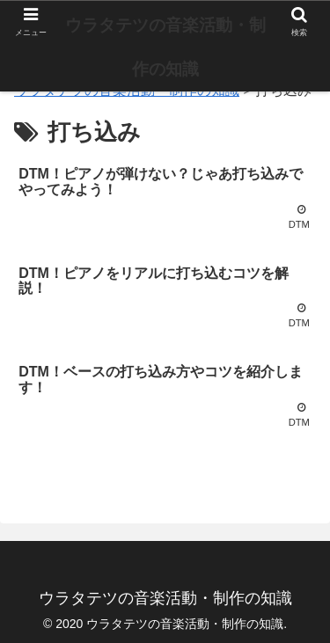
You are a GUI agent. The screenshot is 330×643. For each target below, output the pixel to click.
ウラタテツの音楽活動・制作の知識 (165, 47)
